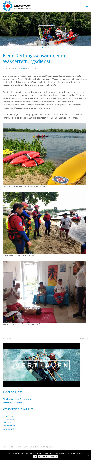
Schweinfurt (8, 429)
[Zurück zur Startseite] (17, 6)
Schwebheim (9, 425)
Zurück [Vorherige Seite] (7, 338)
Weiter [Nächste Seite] (84, 338)
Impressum (8, 448)
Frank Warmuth (19, 68)
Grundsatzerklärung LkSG (41, 448)
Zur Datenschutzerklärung (48, 456)
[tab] (42, 47)
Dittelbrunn (8, 416)
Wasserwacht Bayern (12, 402)
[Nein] (88, 455)
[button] (87, 6)
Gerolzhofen (8, 419)
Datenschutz (21, 448)
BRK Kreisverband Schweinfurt (17, 399)
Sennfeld (7, 422)
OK (35, 456)
